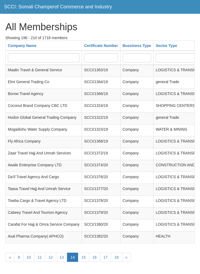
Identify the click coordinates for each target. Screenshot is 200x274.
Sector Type (166, 45)
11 (40, 257)
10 (29, 257)
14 (73, 257)
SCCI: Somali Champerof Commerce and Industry (58, 6)
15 (83, 257)
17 (106, 257)
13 (61, 257)
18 (116, 257)
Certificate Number (101, 45)
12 (51, 257)
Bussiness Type (137, 45)
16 (94, 257)
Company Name (22, 45)
